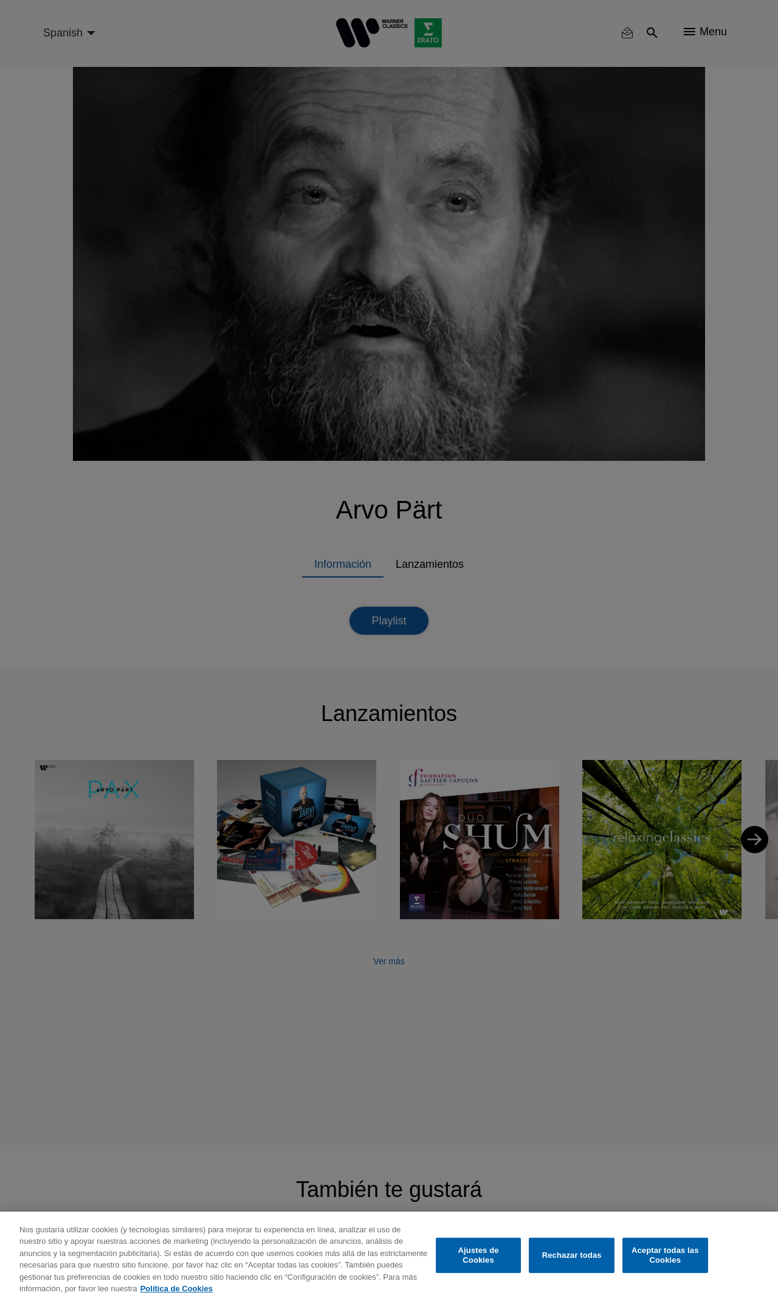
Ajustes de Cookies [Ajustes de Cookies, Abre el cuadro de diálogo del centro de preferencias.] (478, 1255)
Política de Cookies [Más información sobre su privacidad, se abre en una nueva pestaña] (176, 1288)
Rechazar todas (572, 1255)
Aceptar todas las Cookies (665, 1255)
